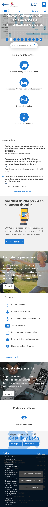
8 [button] (33, 39)
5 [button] (22, 39)
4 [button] (18, 39)
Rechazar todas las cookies (31, 481)
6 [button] (26, 39)
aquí (11, 485)
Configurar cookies (31, 488)
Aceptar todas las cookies (31, 474)
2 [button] (11, 39)
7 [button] (29, 39)
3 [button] (14, 39)
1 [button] (7, 39)
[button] (41, 39)
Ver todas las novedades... (23, 192)
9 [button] (37, 39)
